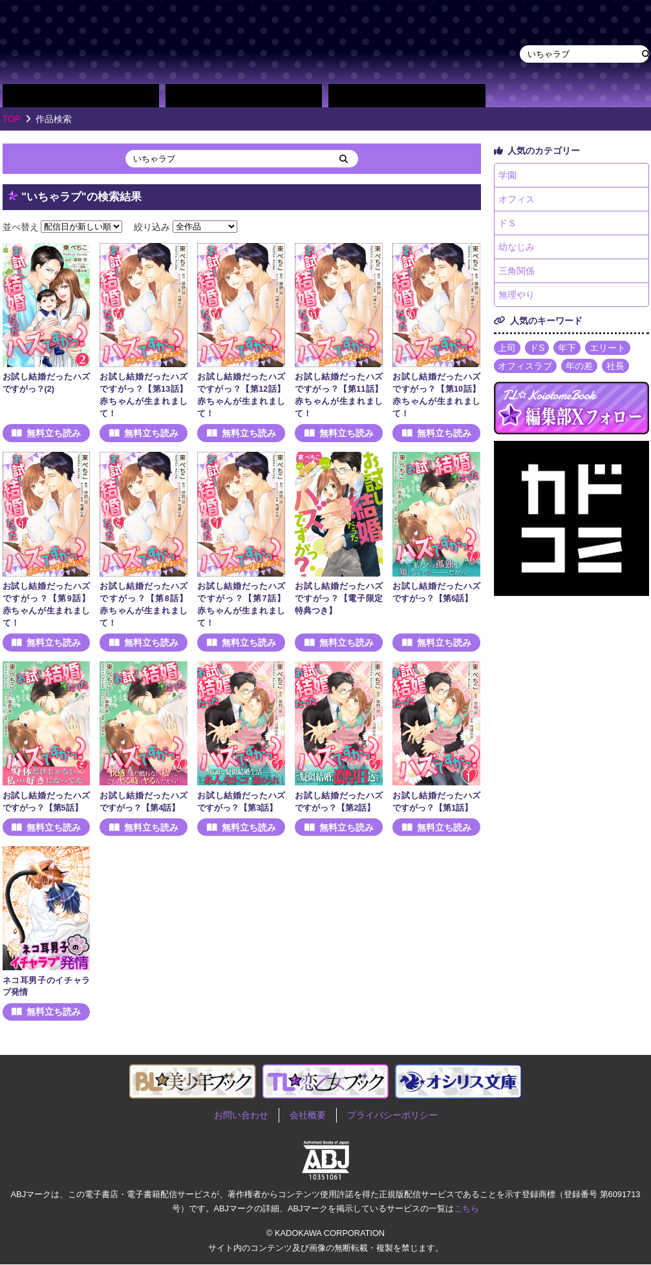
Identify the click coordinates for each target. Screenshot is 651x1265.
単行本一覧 (406, 95)
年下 (568, 349)
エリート (608, 349)
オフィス (517, 199)
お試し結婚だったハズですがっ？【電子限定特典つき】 (339, 598)
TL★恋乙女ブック (248, 42)
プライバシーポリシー (392, 1116)
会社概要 (308, 1116)
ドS (537, 349)
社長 (616, 367)
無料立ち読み (54, 433)
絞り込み (152, 226)
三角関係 (517, 271)
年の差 (579, 367)
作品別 (81, 95)
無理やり (517, 296)
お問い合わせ (241, 1116)
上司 (507, 349)
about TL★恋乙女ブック (529, 95)
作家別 (243, 95)
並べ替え (21, 226)
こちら (466, 1208)
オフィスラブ (525, 367)
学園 (508, 175)
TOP (12, 119)
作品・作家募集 (610, 95)
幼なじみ (517, 247)
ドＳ (508, 223)
